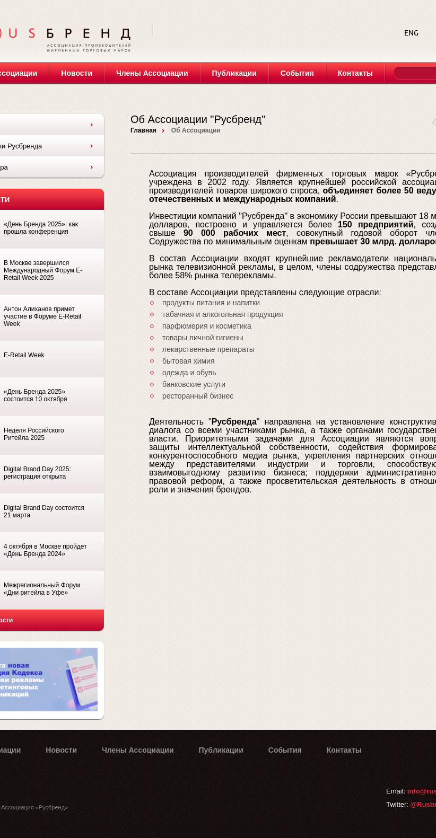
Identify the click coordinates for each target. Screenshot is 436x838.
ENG (412, 33)
